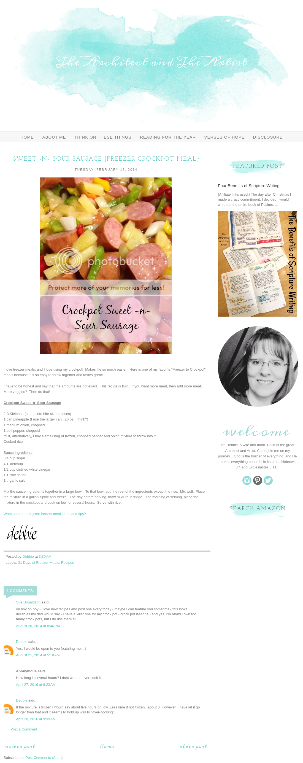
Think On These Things (102, 137)
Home (27, 137)
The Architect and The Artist (151, 62)
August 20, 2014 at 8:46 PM (38, 626)
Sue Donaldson (28, 602)
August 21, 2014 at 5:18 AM (38, 655)
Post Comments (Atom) (44, 758)
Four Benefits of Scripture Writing (249, 185)
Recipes (67, 562)
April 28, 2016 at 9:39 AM (36, 719)
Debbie (21, 642)
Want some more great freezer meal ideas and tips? (45, 514)
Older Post (193, 746)
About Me (54, 137)
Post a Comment (23, 729)
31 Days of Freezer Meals (38, 562)
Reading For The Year (168, 137)
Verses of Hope (224, 137)
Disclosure (268, 137)
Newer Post (20, 746)
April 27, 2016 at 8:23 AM (36, 685)
